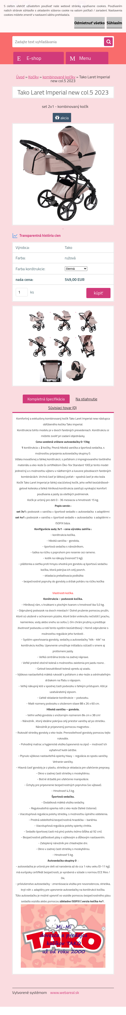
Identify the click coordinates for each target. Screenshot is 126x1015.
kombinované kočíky (59, 77)
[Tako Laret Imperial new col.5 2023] (38, 310)
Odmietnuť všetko (89, 23)
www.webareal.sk (64, 992)
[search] (108, 42)
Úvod (20, 77)
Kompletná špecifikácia (46, 399)
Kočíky (33, 77)
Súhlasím (114, 23)
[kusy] (22, 292)
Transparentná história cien (36, 235)
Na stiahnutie (86, 399)
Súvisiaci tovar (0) (62, 408)
